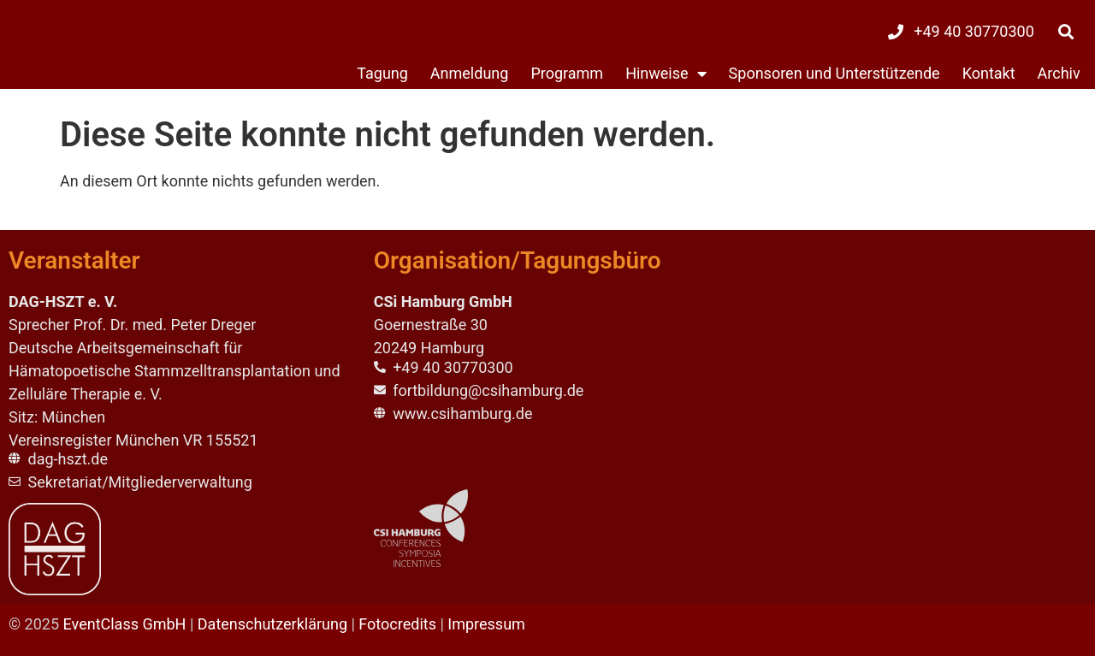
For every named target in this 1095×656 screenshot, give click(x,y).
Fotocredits (397, 624)
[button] (1066, 31)
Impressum (486, 624)
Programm (566, 73)
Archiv (1059, 73)
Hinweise (665, 73)
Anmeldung (469, 73)
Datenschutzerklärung (272, 624)
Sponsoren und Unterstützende (834, 73)
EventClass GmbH (124, 624)
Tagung (382, 73)
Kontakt (988, 73)
